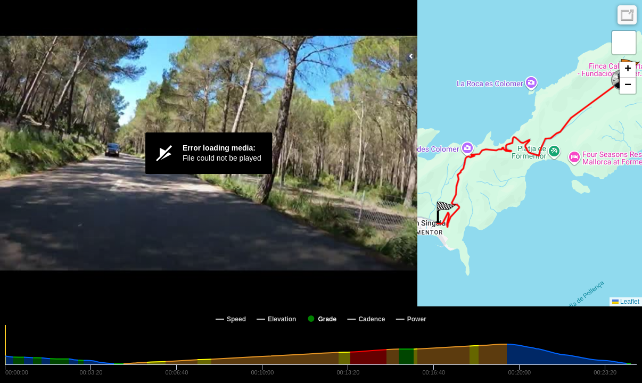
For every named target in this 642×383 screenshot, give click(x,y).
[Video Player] (208, 153)
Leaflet (625, 301)
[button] (445, 212)
